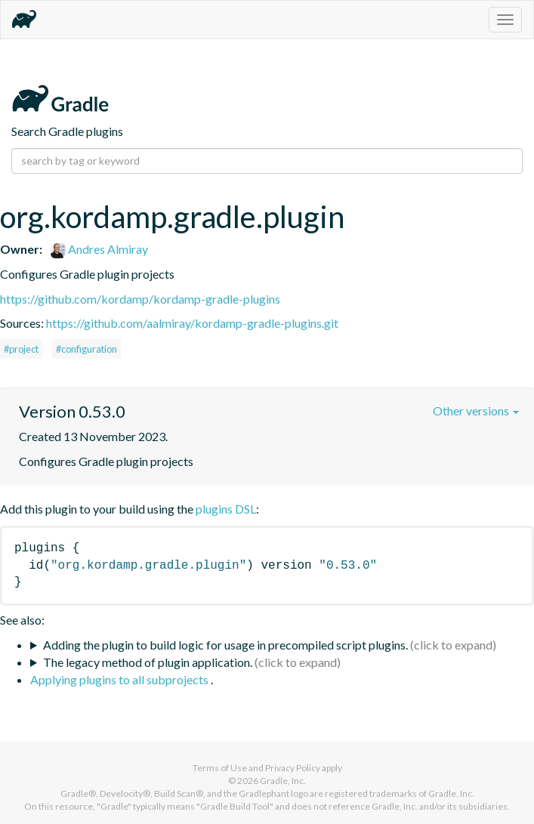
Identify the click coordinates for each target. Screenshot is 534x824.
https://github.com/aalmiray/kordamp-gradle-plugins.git (192, 323)
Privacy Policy (292, 767)
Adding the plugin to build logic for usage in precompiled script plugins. (225, 644)
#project (21, 349)
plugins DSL (226, 508)
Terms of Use (220, 767)
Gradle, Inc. (283, 780)
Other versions (476, 410)
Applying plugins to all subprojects (120, 679)
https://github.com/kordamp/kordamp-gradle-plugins (140, 299)
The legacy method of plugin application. (147, 662)
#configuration (86, 349)
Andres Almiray (99, 249)
